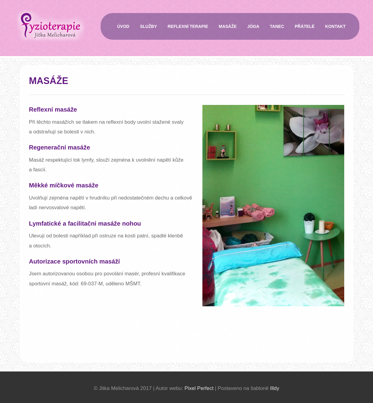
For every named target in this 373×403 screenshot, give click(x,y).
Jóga (253, 26)
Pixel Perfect (199, 388)
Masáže (228, 26)
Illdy (274, 388)
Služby (148, 26)
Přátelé (305, 26)
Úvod (123, 26)
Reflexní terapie (188, 26)
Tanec (277, 26)
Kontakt (335, 26)
